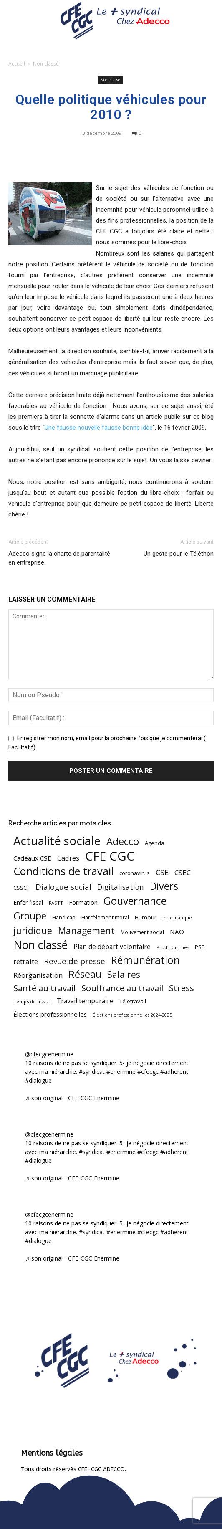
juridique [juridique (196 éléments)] (32, 931)
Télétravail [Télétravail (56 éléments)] (132, 1001)
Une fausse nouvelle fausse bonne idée (99, 427)
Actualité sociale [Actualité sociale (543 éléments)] (57, 840)
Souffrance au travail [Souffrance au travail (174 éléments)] (122, 988)
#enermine (121, 1072)
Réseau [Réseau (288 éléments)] (84, 974)
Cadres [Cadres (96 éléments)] (68, 857)
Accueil (16, 63)
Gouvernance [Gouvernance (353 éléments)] (134, 900)
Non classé (46, 63)
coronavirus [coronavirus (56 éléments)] (134, 873)
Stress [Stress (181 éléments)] (181, 988)
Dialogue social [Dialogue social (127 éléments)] (63, 886)
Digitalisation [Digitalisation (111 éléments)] (120, 887)
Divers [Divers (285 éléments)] (164, 886)
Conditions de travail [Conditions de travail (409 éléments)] (63, 871)
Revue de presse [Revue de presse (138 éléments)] (74, 961)
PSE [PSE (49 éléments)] (199, 947)
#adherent (174, 1072)
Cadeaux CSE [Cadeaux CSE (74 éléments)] (32, 858)
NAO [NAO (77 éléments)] (177, 931)
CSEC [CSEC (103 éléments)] (182, 872)
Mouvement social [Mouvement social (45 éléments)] (142, 932)
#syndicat (92, 1072)
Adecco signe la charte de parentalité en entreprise (59, 558)
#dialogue (38, 1080)
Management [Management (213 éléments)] (86, 930)
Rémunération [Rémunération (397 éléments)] (145, 960)
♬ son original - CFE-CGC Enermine (72, 1098)
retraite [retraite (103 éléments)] (25, 961)
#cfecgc (148, 1072)
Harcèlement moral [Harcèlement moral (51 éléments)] (105, 917)
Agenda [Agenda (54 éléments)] (154, 843)
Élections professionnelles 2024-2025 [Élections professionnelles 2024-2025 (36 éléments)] (132, 1015)
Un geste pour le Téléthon (179, 553)
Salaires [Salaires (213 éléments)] (123, 974)
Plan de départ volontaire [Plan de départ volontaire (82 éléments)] (112, 946)
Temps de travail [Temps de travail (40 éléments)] (32, 1001)
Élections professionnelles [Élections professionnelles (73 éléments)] (50, 1014)
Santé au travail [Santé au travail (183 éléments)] (44, 988)
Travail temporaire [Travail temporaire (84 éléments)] (85, 1001)
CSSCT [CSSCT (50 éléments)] (21, 887)
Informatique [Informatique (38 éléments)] (177, 917)
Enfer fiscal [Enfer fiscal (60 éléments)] (28, 902)
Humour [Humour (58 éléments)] (145, 917)
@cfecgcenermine (49, 1054)
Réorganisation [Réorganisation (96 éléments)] (38, 975)
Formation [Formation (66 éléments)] (83, 902)
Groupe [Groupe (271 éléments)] (29, 915)
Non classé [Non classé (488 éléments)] (40, 945)
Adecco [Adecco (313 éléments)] (122, 841)
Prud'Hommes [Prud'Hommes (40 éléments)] (172, 947)
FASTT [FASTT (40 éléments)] (56, 903)
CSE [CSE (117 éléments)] (162, 872)
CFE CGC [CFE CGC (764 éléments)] (109, 856)
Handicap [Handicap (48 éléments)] (64, 917)
